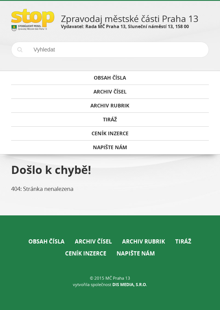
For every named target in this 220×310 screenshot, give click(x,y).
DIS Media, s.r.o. (129, 284)
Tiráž (183, 241)
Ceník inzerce (85, 253)
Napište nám (136, 253)
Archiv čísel (93, 241)
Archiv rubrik (143, 241)
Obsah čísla (46, 241)
